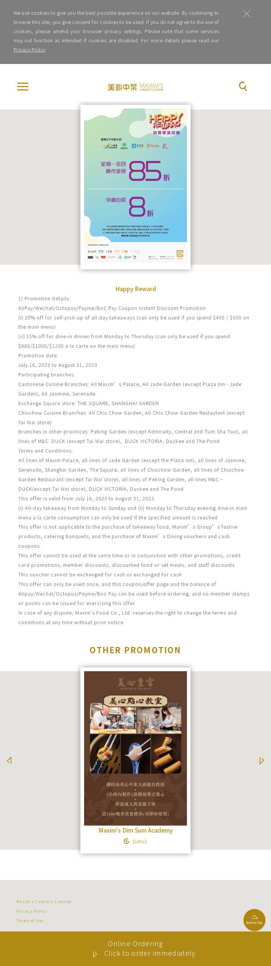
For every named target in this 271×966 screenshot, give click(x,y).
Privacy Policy (30, 49)
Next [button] (261, 760)
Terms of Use (30, 920)
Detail (140, 841)
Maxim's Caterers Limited (44, 901)
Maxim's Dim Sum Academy (135, 830)
